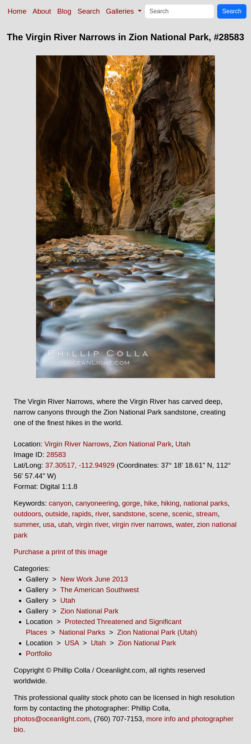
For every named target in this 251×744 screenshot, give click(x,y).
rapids (82, 514)
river (102, 514)
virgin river (92, 524)
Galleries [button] (121, 11)
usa (48, 524)
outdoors (27, 514)
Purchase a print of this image (60, 552)
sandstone (128, 514)
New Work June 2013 (94, 579)
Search (88, 11)
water (184, 524)
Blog (64, 11)
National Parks (82, 632)
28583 (56, 455)
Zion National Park (142, 444)
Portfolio (39, 653)
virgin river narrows (142, 524)
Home (17, 11)
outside (56, 514)
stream (207, 514)
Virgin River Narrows (76, 444)
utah (65, 524)
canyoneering (97, 503)
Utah (182, 444)
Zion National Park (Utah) (157, 632)
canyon (60, 503)
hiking (170, 503)
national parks (205, 503)
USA (72, 643)
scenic (182, 514)
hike (150, 503)
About (42, 11)
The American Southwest (99, 590)
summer (26, 524)
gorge (131, 503)
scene (158, 514)
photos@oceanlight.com (52, 719)
